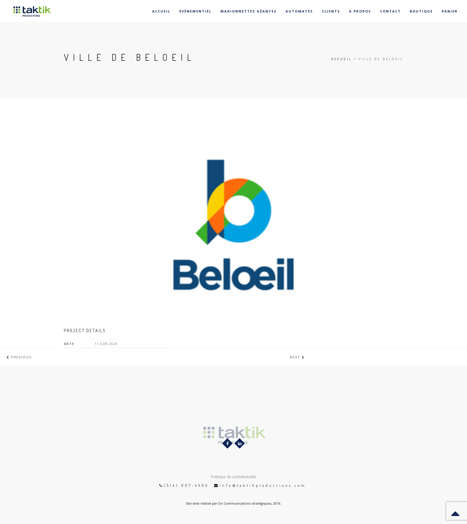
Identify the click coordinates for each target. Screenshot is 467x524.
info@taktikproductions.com (263, 485)
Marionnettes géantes (248, 11)
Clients (331, 11)
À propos (360, 11)
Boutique (421, 11)
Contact (390, 11)
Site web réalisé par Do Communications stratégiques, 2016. (233, 503)
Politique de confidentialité (233, 476)
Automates (299, 11)
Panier (450, 11)
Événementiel (195, 11)
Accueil (161, 11)
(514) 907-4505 (186, 485)
